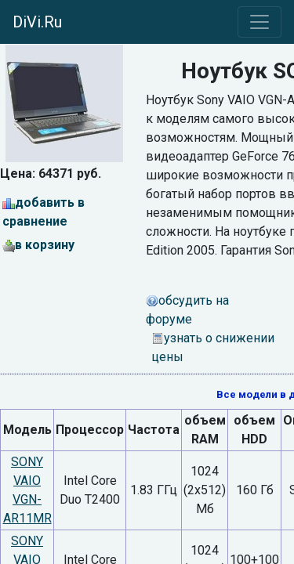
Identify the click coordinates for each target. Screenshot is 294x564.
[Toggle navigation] (259, 22)
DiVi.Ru (37, 22)
